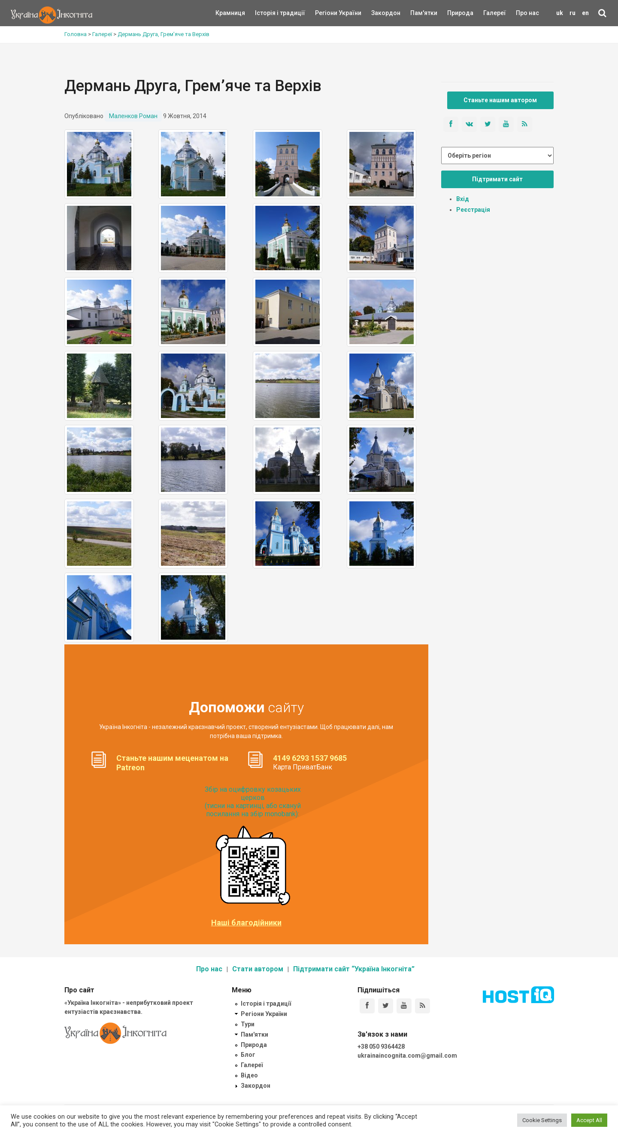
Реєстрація (473, 209)
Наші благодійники (246, 922)
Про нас (527, 12)
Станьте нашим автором (500, 100)
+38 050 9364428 (381, 1046)
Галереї (494, 12)
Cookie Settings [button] (542, 1120)
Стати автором (257, 969)
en (585, 12)
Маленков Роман (133, 116)
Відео (249, 1075)
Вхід (462, 198)
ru (573, 12)
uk (559, 12)
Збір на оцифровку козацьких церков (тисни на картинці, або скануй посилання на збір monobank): (253, 801)
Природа (453, 12)
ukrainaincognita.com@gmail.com (407, 1055)
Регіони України (326, 12)
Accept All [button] (589, 1120)
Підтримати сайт (497, 179)
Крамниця (230, 12)
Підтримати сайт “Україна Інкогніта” (354, 969)
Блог (248, 1054)
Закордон (378, 12)
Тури (247, 1024)
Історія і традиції (267, 12)
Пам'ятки (417, 12)
